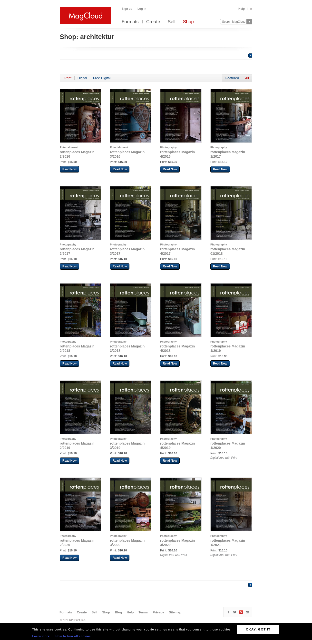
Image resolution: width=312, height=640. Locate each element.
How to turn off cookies (73, 636)
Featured (232, 78)
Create (153, 22)
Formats (130, 22)
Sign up (127, 8)
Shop (188, 22)
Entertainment (69, 147)
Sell (172, 22)
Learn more (40, 636)
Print (67, 78)
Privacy (158, 612)
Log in (141, 8)
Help (241, 8)
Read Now (69, 169)
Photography (168, 147)
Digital (82, 78)
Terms (143, 612)
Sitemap (175, 612)
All (247, 78)
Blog (118, 612)
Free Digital (102, 78)
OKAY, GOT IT (258, 629)
